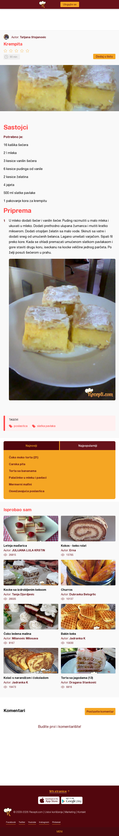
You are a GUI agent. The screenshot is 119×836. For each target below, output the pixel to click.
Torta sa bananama (22, 470)
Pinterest (56, 822)
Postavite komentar (100, 711)
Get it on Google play (71, 800)
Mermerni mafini (20, 484)
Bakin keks (88, 624)
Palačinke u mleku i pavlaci (27, 477)
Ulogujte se (69, 4)
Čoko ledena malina (31, 624)
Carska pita (17, 464)
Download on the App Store (48, 800)
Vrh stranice (58, 791)
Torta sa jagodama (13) (88, 668)
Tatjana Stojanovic (33, 37)
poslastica (20, 426)
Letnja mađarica (31, 536)
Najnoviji (31, 445)
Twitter (22, 822)
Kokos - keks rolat (88, 536)
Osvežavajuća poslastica (26, 491)
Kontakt (81, 811)
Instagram (44, 822)
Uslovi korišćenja (54, 811)
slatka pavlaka (46, 426)
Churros (88, 580)
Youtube (32, 822)
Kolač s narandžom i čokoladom (31, 668)
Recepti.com (8, 812)
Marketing (70, 811)
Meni (60, 831)
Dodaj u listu (104, 56)
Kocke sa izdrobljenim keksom (31, 580)
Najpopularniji (87, 445)
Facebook (11, 822)
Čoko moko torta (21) (23, 457)
